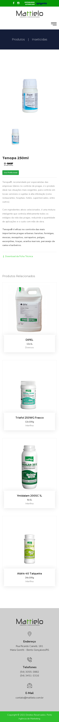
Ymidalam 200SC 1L (29, 495)
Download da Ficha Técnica (17, 256)
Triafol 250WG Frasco (29, 417)
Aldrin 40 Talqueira (29, 573)
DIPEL (29, 339)
